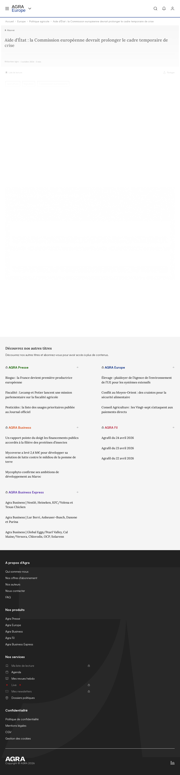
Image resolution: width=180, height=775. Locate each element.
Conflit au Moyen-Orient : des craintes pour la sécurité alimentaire (133, 395)
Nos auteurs (12, 584)
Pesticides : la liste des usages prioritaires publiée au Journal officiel (40, 409)
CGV (8, 732)
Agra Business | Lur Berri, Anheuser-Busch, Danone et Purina (41, 519)
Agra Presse (12, 618)
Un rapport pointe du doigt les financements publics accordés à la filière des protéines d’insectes (42, 440)
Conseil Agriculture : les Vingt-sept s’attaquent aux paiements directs (137, 409)
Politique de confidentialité (22, 719)
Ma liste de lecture (47, 665)
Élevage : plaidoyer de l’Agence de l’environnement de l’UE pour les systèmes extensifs (136, 380)
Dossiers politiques (20, 698)
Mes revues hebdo (20, 678)
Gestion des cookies (18, 738)
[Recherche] (155, 8)
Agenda (13, 672)
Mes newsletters (47, 691)
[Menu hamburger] (7, 8)
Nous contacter (15, 591)
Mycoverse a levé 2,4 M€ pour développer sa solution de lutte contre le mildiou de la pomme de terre (40, 457)
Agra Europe (13, 625)
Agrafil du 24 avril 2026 (117, 438)
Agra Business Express (19, 644)
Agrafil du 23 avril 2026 (117, 448)
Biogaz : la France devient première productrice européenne (38, 380)
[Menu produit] (30, 8)
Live (47, 685)
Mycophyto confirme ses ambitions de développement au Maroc (32, 474)
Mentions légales (15, 725)
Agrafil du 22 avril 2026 (117, 458)
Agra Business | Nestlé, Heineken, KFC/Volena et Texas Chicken (39, 505)
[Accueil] (20, 758)
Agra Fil (9, 638)
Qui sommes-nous (16, 571)
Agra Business (14, 631)
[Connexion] (172, 8)
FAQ (8, 597)
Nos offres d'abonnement (21, 578)
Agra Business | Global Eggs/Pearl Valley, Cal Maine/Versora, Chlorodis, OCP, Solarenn (36, 534)
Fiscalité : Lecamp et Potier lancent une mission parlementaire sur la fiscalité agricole (38, 395)
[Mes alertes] (164, 8)
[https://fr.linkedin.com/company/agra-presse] (172, 763)
